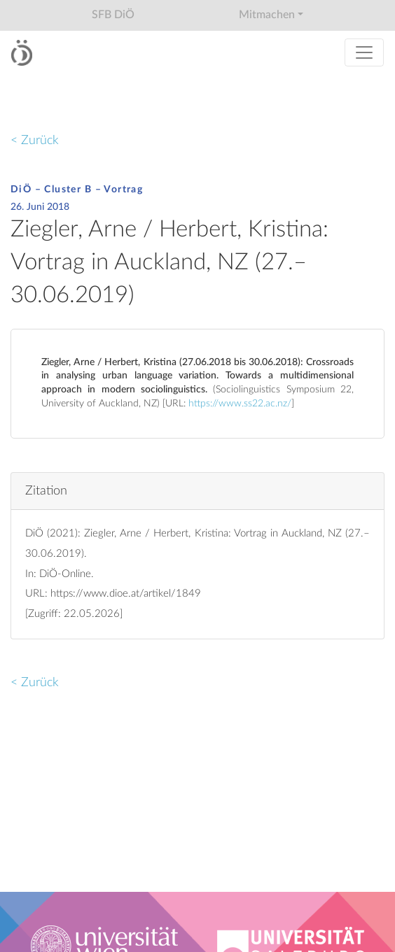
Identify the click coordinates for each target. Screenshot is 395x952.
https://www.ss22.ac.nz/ (239, 403)
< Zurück (35, 140)
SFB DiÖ (113, 14)
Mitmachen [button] (267, 14)
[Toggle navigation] (364, 52)
